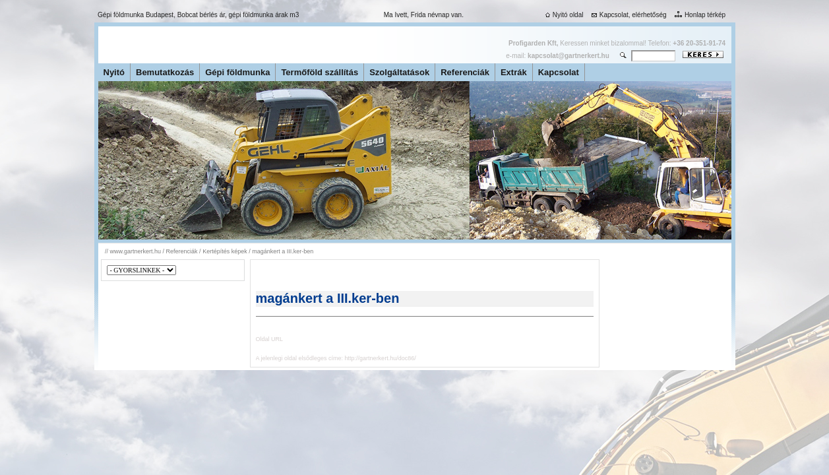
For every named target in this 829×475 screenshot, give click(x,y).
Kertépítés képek (224, 251)
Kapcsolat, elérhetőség (628, 14)
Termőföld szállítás (319, 72)
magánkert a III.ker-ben (282, 251)
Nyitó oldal (563, 14)
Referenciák (465, 72)
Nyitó (114, 72)
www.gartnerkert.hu (136, 251)
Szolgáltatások (399, 72)
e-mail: (557, 55)
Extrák (514, 72)
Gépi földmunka (237, 72)
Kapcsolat (558, 72)
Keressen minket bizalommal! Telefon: (616, 43)
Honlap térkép (698, 14)
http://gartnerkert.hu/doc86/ (380, 358)
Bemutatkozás (165, 72)
